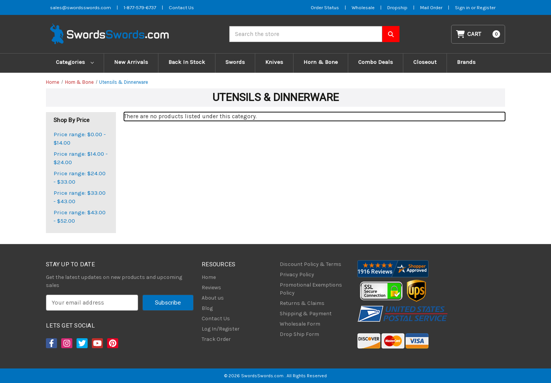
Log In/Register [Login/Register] (221, 329)
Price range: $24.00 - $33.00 (80, 178)
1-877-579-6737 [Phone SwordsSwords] (140, 7)
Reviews (211, 287)
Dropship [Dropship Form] (397, 7)
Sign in (463, 7)
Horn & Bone (320, 62)
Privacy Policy (297, 274)
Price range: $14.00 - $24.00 (81, 158)
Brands (466, 62)
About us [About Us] (213, 298)
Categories (75, 62)
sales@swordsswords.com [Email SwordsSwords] (80, 7)
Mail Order (431, 7)
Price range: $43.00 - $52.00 (80, 217)
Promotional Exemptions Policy (311, 289)
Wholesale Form (300, 324)
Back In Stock (186, 62)
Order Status (325, 7)
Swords (235, 62)
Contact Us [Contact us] (181, 7)
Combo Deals (375, 62)
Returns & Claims (302, 303)
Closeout (425, 62)
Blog (207, 308)
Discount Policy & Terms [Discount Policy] (310, 264)
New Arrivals (131, 62)
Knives (274, 62)
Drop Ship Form (299, 334)
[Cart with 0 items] (478, 34)
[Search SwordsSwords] (390, 34)
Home (209, 277)
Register (486, 7)
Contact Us (216, 318)
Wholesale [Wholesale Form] (363, 7)
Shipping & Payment (306, 313)
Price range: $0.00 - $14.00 (80, 139)
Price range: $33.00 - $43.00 (80, 197)
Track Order (216, 339)
